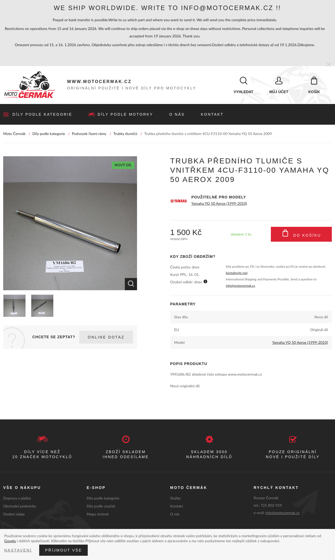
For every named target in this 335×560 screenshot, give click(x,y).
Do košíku (301, 235)
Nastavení (18, 550)
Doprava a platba (17, 498)
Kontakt (212, 115)
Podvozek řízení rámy (89, 134)
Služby (175, 498)
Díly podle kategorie (42, 115)
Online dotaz (106, 338)
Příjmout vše (63, 550)
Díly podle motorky (125, 115)
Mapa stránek (98, 514)
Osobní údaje (14, 514)
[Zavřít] (328, 65)
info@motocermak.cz (240, 286)
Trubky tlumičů (125, 134)
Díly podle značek (101, 506)
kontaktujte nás (236, 273)
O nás (177, 115)
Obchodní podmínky (19, 506)
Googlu (10, 541)
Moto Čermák (14, 134)
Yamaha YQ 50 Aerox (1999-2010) (219, 204)
